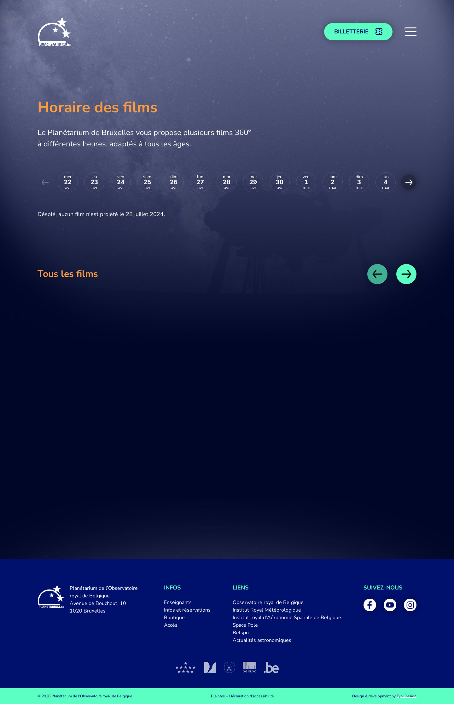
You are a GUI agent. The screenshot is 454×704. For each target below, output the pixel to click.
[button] (410, 31)
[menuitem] (187, 602)
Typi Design (406, 696)
